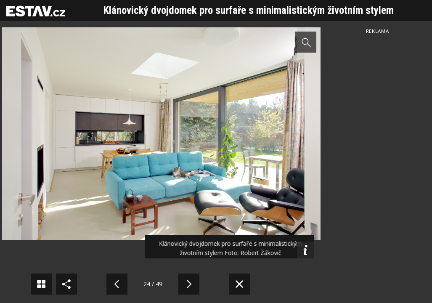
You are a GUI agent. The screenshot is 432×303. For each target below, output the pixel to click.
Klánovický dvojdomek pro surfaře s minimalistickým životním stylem (248, 10)
